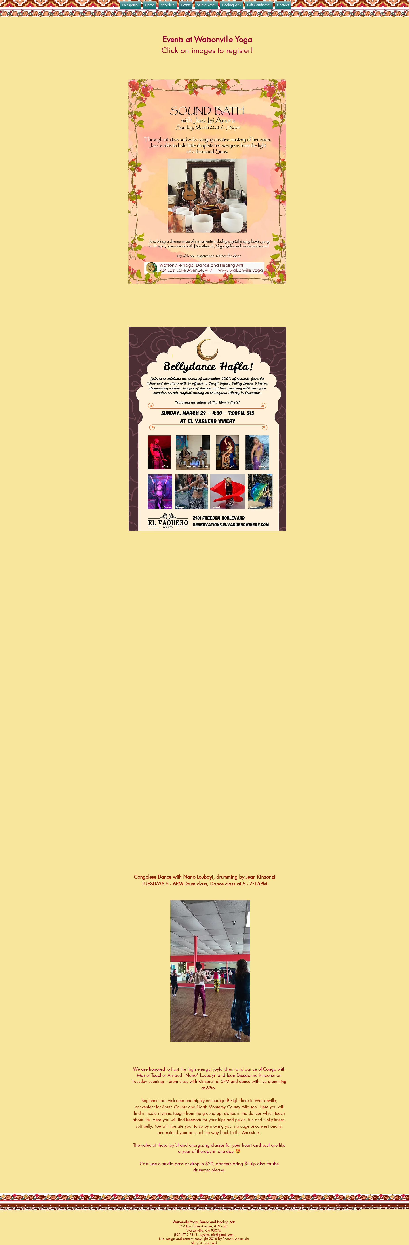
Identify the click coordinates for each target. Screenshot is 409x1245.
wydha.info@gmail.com (217, 1234)
